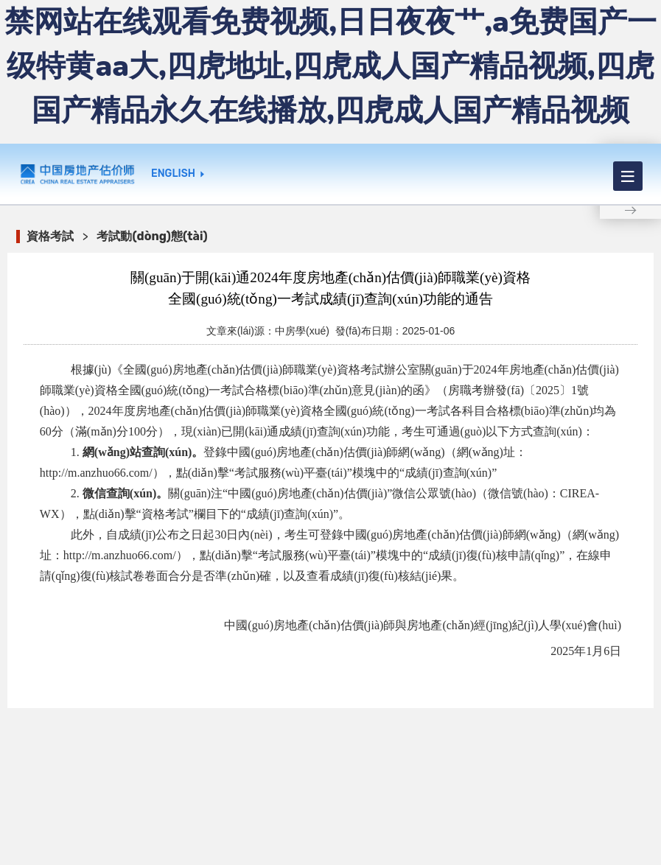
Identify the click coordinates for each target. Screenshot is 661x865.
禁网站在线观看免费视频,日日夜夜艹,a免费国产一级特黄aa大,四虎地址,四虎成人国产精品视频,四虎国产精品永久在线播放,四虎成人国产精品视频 (330, 66)
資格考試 (50, 236)
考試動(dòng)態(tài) (152, 236)
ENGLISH (173, 174)
